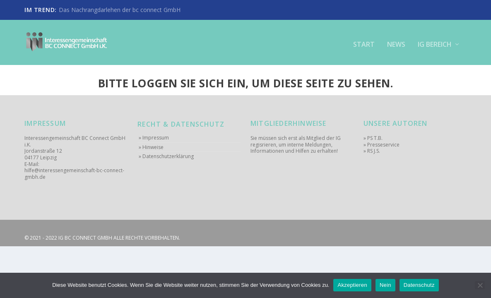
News (396, 41)
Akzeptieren (352, 285)
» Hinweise (151, 147)
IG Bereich (435, 41)
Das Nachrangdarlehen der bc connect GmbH (120, 10)
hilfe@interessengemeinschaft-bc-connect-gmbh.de (74, 173)
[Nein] (480, 285)
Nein (385, 285)
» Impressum (154, 137)
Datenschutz (419, 285)
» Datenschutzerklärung (166, 156)
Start (364, 41)
